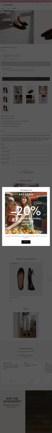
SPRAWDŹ (26, 241)
